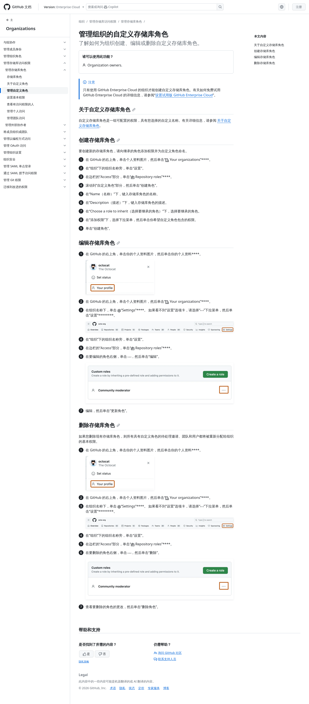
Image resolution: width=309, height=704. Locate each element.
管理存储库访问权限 (102, 21)
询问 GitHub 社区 (168, 653)
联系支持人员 (165, 659)
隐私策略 (84, 661)
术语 (113, 688)
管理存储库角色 (131, 21)
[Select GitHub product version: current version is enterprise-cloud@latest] (64, 7)
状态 (132, 688)
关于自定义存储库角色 (107, 109)
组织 (82, 21)
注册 (299, 7)
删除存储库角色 (99, 425)
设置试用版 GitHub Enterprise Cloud (184, 95)
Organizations (20, 28)
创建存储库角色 (99, 139)
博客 (166, 688)
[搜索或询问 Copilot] (155, 6)
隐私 (122, 688)
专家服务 (154, 688)
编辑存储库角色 (99, 242)
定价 (141, 688)
